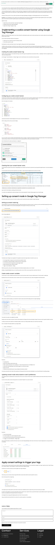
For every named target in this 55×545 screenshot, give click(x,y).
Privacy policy (41, 533)
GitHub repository (16, 47)
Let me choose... (3, 3)
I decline (47, 3)
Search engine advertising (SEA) (24, 535)
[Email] (27, 520)
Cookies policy (41, 535)
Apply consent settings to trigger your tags (9, 25)
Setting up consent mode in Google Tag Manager (10, 24)
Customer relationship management (25, 541)
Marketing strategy (22, 533)
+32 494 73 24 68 (5, 537)
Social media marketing (23, 538)
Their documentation (45, 97)
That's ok (50, 3)
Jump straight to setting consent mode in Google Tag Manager (26, 44)
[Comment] (27, 513)
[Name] (27, 517)
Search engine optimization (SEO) (24, 537)
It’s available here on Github (34, 99)
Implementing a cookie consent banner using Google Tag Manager (13, 23)
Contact (40, 537)
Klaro (26, 12)
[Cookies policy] (38, 535)
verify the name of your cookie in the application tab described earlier (35, 277)
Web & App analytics (22, 540)
